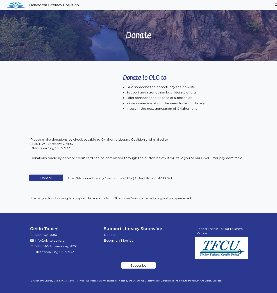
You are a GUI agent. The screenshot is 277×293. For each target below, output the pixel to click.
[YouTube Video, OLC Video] (74, 98)
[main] (138, 35)
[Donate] (46, 178)
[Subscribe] (138, 265)
